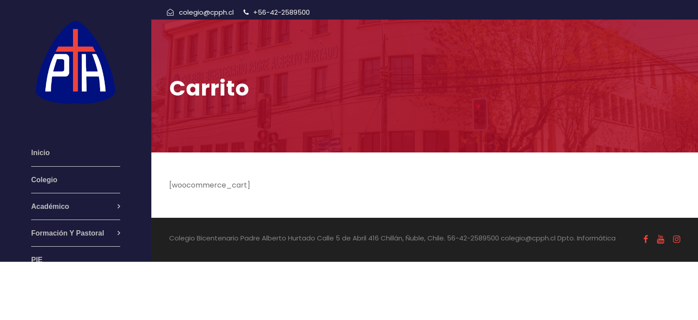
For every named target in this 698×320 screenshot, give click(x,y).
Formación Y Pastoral (67, 233)
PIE (37, 260)
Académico (50, 206)
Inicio (40, 152)
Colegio (44, 180)
